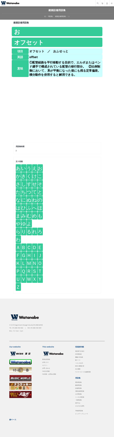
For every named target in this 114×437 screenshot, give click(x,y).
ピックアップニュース (81, 414)
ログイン (44, 365)
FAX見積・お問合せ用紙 (49, 374)
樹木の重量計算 (79, 366)
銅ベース (77, 360)
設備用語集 (78, 388)
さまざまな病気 (79, 406)
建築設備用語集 (60, 16)
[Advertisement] (57, 93)
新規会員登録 (46, 359)
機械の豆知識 (79, 357)
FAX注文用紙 (46, 371)
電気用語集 (78, 382)
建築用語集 (78, 385)
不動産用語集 (79, 410)
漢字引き (77, 403)
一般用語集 (78, 400)
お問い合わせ (46, 368)
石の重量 (77, 369)
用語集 (50, 16)
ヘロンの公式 (79, 363)
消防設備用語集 (79, 391)
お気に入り (45, 362)
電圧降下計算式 (79, 351)
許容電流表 (78, 354)
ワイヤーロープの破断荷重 (83, 372)
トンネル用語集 (79, 397)
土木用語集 (78, 394)
